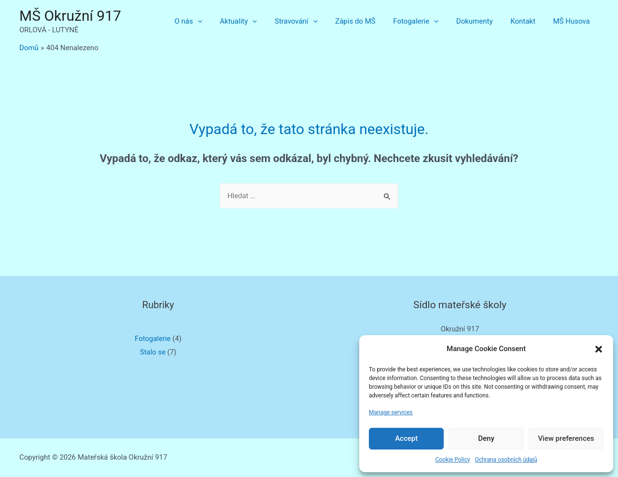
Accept (406, 438)
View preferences (566, 438)
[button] (599, 349)
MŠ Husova (573, 21)
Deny (486, 438)
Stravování (314, 21)
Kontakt (527, 21)
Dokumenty (482, 21)
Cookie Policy (452, 459)
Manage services (391, 412)
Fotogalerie (427, 21)
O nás (212, 21)
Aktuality (259, 21)
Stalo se (153, 352)
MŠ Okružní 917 (70, 15)
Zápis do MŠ (370, 21)
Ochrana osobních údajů (506, 459)
